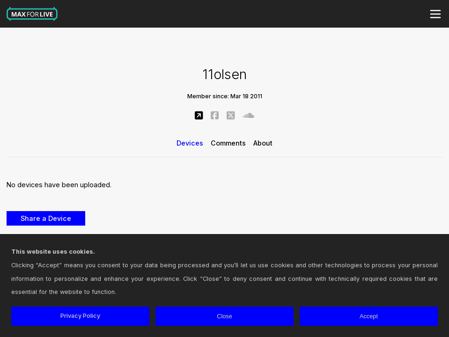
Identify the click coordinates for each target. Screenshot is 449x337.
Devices (190, 143)
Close (224, 316)
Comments (228, 143)
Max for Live (32, 14)
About (262, 143)
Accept (369, 316)
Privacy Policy (80, 315)
